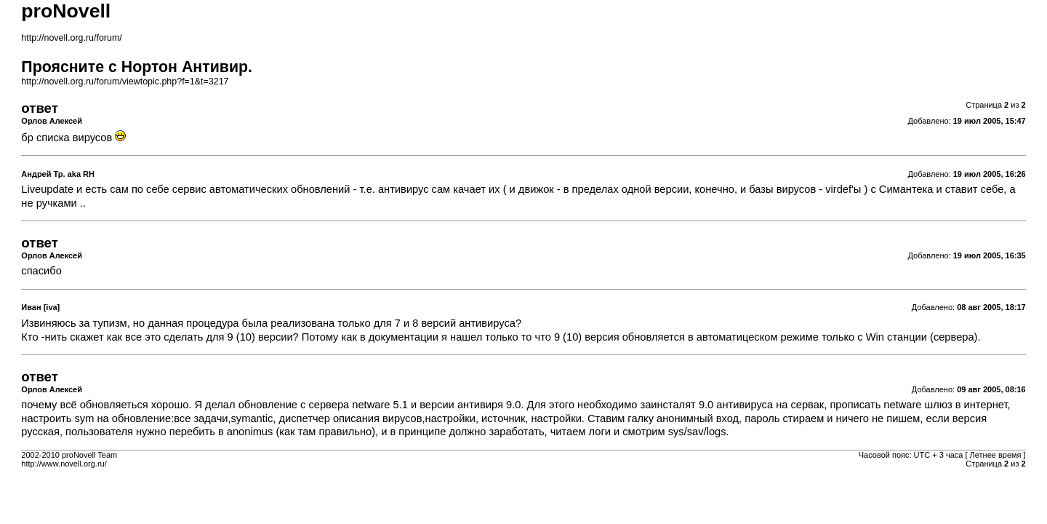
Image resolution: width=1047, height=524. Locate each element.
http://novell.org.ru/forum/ (71, 38)
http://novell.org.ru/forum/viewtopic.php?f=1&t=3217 (124, 81)
